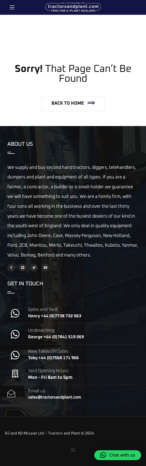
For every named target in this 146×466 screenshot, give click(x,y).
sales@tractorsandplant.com (54, 397)
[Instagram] (22, 267)
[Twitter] (34, 267)
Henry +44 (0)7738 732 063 (54, 316)
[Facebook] (11, 267)
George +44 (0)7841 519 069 (56, 337)
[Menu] (12, 7)
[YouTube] (45, 267)
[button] (73, 103)
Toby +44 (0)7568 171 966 (53, 358)
